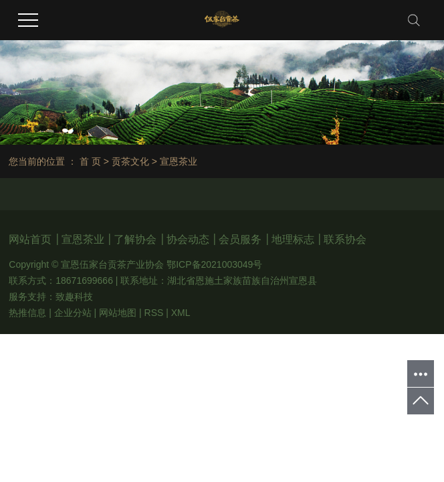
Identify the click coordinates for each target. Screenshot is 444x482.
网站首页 (31, 239)
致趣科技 (74, 296)
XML (181, 312)
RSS (154, 312)
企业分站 (73, 312)
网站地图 (117, 312)
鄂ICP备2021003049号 (214, 264)
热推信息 (27, 312)
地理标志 (294, 239)
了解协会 (136, 239)
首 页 (90, 161)
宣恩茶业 (84, 239)
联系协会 (345, 239)
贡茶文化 (130, 161)
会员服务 (241, 239)
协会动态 (189, 239)
